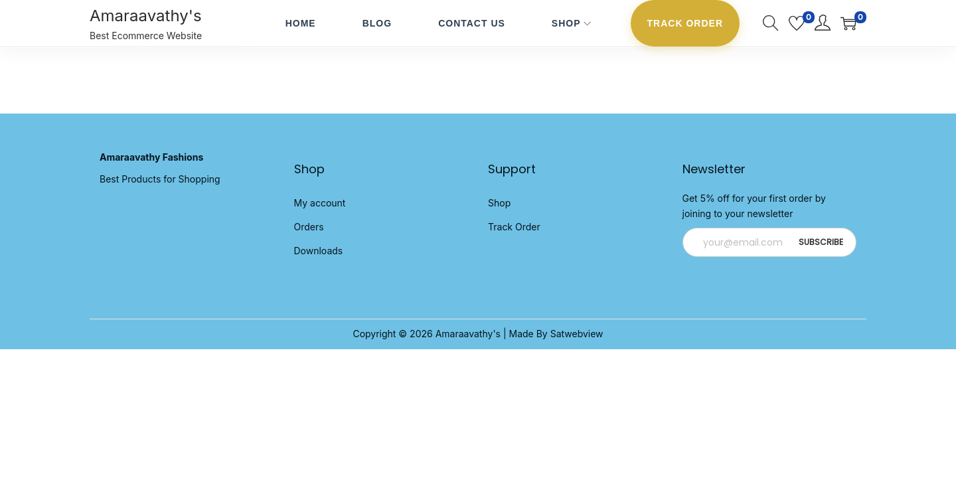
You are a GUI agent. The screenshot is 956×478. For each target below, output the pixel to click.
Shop (499, 202)
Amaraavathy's (146, 15)
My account (320, 202)
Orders (309, 226)
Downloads (318, 250)
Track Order (514, 226)
